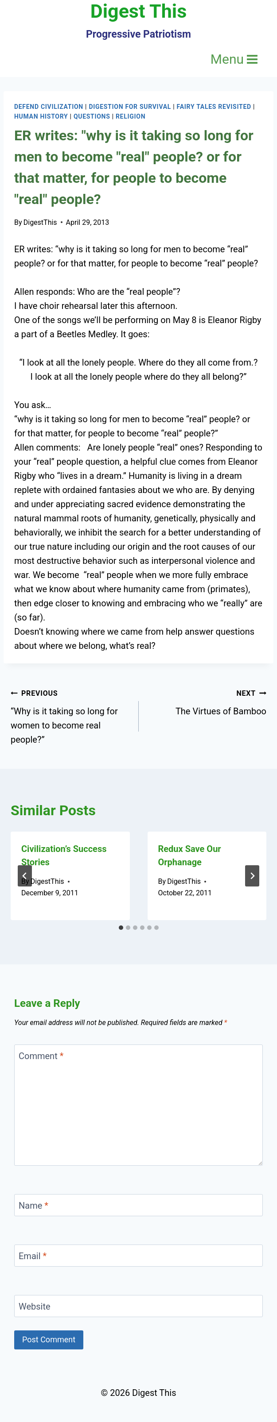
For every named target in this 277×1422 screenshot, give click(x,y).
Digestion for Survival (130, 106)
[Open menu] (234, 59)
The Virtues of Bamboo (207, 701)
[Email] (138, 1256)
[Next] (252, 875)
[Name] (138, 1205)
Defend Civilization (48, 106)
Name (33, 1205)
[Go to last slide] (25, 875)
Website (35, 1306)
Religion (130, 116)
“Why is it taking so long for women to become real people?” (70, 715)
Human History (41, 116)
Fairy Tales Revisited (214, 106)
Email (33, 1256)
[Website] (138, 1306)
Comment (41, 1056)
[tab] (121, 927)
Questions (92, 116)
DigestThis (40, 222)
